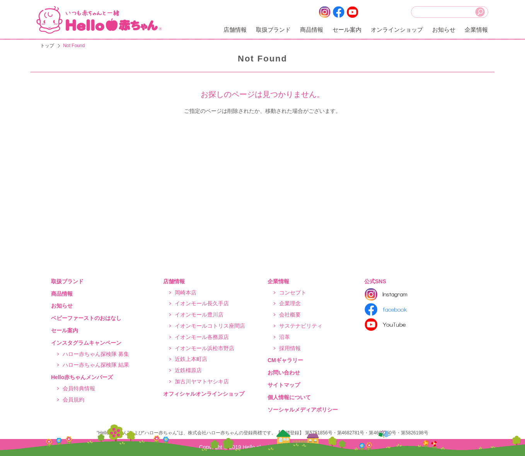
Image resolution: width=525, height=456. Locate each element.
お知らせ (443, 29)
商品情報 (311, 29)
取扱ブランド (273, 29)
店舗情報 (235, 29)
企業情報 (476, 29)
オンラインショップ (397, 29)
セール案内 (346, 29)
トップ (47, 45)
